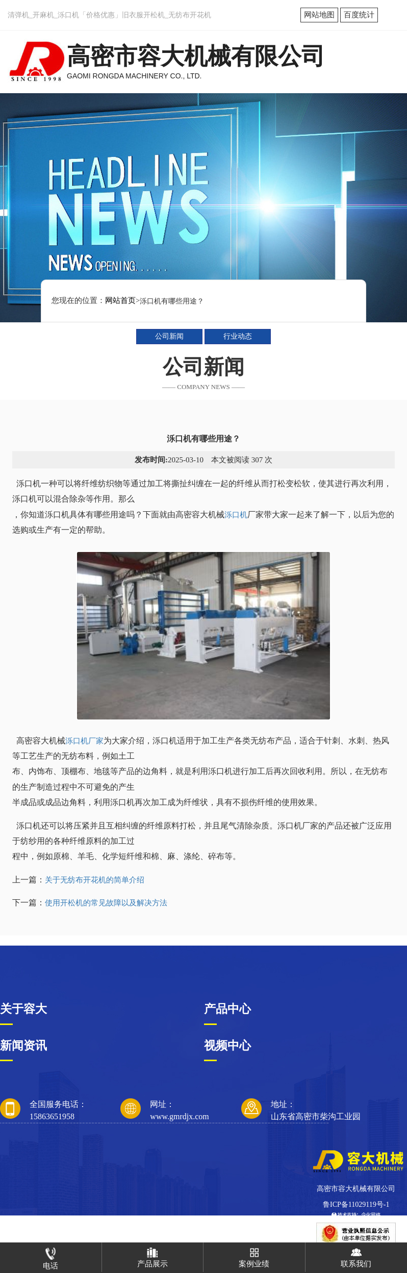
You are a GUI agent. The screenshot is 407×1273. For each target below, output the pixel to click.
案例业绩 (254, 1255)
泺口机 (235, 515)
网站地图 (319, 15)
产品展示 (152, 1255)
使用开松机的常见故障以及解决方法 (106, 903)
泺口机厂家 (84, 741)
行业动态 (237, 336)
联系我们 (356, 1255)
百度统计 (359, 15)
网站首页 (120, 300)
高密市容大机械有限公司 (356, 1189)
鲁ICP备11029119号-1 (356, 1204)
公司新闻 (169, 336)
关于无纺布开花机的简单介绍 (94, 880)
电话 (50, 1256)
